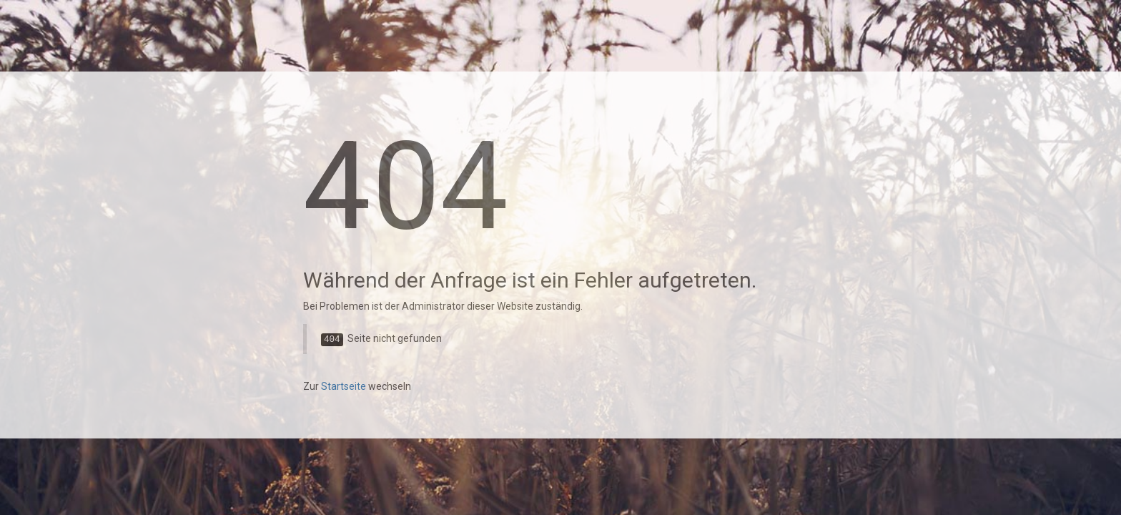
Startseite (343, 386)
